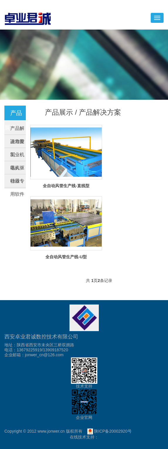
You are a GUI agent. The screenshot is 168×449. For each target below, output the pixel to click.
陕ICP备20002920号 (109, 431)
